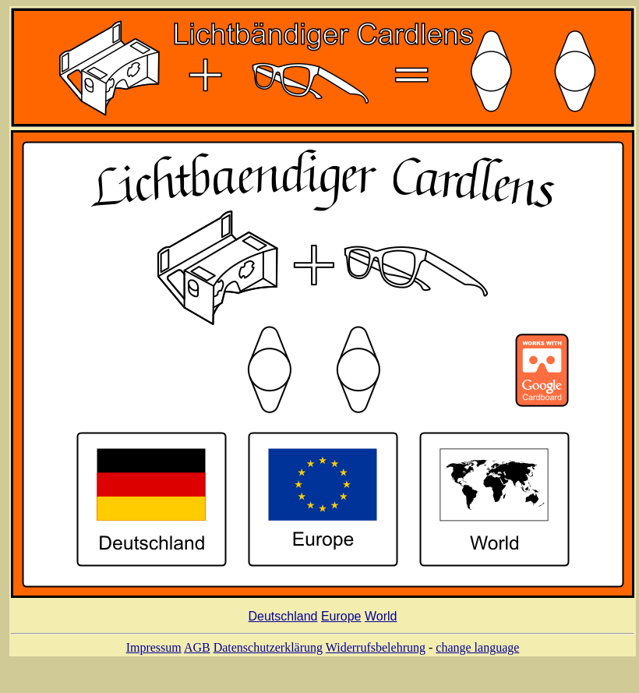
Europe (341, 618)
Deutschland (283, 618)
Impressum (154, 649)
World (381, 618)
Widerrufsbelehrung (375, 649)
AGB (197, 649)
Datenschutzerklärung (268, 649)
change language (477, 649)
